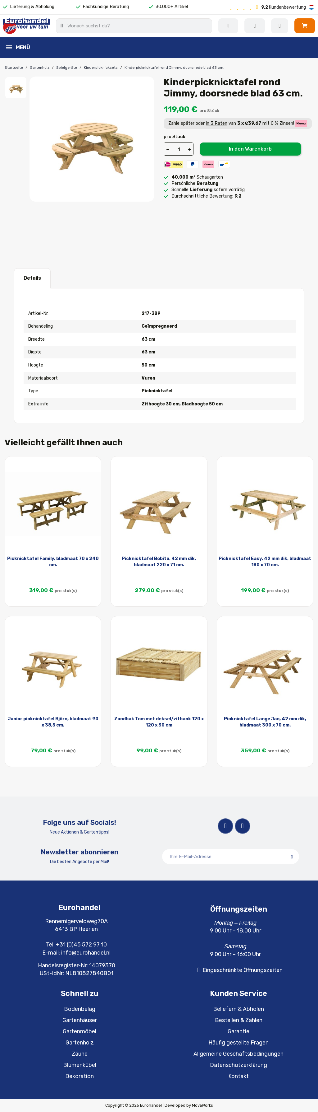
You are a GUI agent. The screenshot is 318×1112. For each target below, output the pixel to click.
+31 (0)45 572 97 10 (81, 944)
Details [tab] (32, 278)
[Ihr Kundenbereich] (280, 26)
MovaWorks (202, 1105)
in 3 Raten (216, 123)
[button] (304, 26)
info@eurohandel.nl (86, 952)
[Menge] (178, 149)
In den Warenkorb (250, 149)
